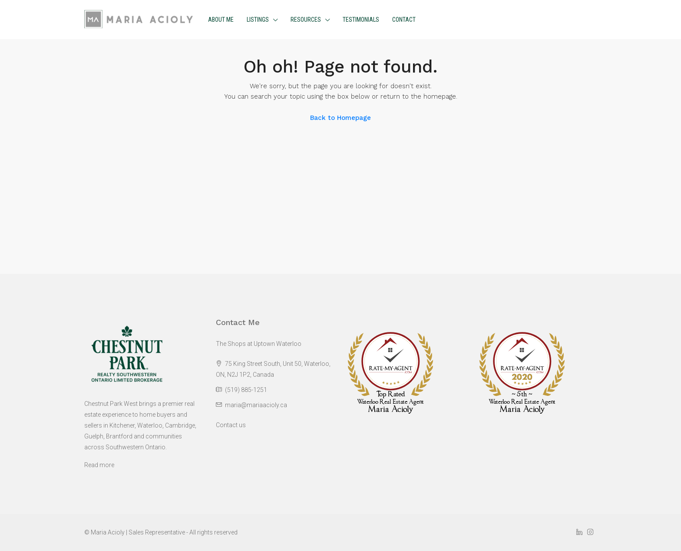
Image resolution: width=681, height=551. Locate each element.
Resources (306, 19)
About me (221, 19)
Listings (258, 19)
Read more (99, 464)
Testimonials (361, 19)
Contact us (231, 425)
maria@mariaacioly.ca (256, 405)
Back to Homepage (340, 118)
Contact (404, 19)
